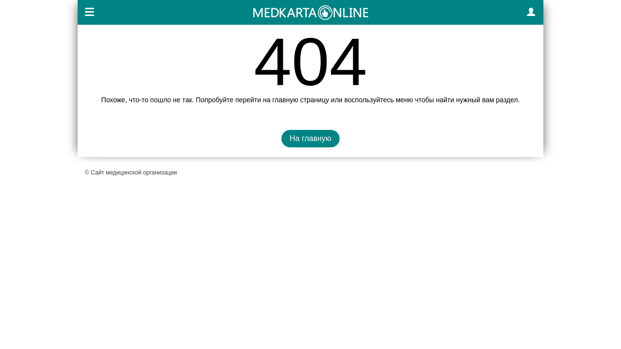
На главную (310, 138)
